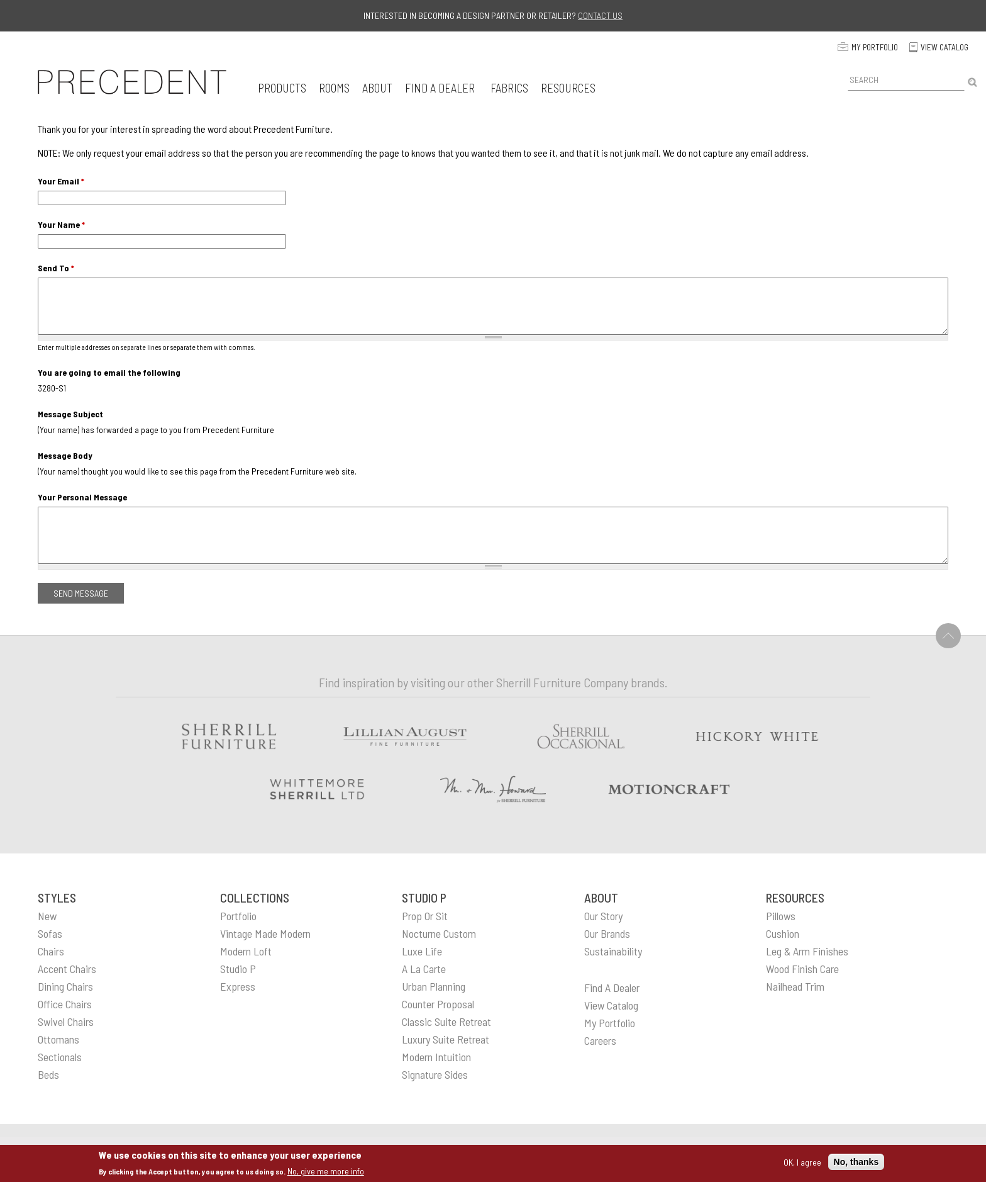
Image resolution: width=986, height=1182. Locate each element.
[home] (132, 81)
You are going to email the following (109, 372)
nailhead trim (795, 986)
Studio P (238, 968)
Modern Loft (246, 951)
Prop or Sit (425, 915)
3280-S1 (52, 388)
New (47, 915)
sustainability (613, 951)
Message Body (65, 455)
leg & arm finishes (807, 951)
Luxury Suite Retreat (445, 1039)
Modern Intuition (436, 1056)
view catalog (611, 1005)
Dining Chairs (65, 986)
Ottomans (58, 1039)
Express (237, 986)
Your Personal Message (82, 497)
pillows (780, 915)
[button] (282, 88)
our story (603, 915)
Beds (48, 1074)
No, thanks (856, 1162)
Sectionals (60, 1056)
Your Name (61, 224)
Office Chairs (65, 1004)
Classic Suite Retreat (446, 1021)
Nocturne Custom (439, 933)
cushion (782, 933)
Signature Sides (435, 1074)
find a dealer (612, 987)
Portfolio (238, 915)
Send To (56, 267)
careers (600, 1040)
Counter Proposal (438, 1004)
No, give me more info (325, 1171)
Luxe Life (422, 951)
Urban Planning (433, 986)
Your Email (61, 181)
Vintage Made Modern (265, 933)
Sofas (50, 933)
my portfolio (609, 1022)
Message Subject (70, 413)
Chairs (51, 951)
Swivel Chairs (66, 1021)
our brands (607, 933)
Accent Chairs (67, 968)
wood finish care (802, 968)
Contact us (600, 15)
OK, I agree (802, 1162)
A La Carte (424, 968)
